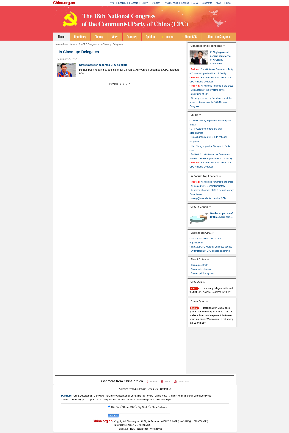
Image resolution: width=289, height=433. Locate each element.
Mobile (153, 381)
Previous (113, 84)
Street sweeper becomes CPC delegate (103, 64)
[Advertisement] (119, 103)
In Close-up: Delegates (111, 44)
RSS (167, 381)
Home (72, 44)
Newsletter (184, 381)
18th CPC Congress (87, 44)
